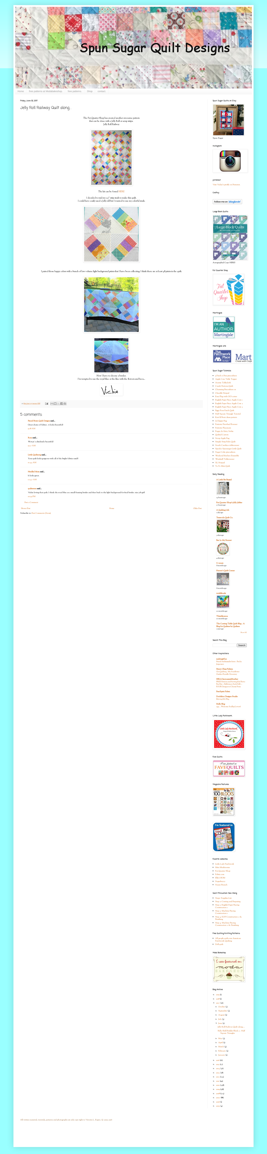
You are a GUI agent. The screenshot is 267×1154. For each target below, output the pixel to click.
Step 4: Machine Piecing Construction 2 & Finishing (227, 924)
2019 (218, 994)
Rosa (30, 437)
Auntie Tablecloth (223, 382)
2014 (218, 1068)
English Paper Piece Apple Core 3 (229, 406)
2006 (218, 1102)
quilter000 (32, 488)
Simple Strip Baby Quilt (225, 441)
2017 (218, 1003)
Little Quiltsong (34, 454)
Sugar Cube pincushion (225, 452)
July (220, 1019)
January (221, 1055)
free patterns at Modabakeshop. (46, 91)
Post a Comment (31, 502)
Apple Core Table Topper (226, 379)
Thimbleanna (222, 616)
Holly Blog (220, 704)
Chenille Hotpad (222, 393)
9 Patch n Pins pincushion (226, 375)
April (220, 1042)
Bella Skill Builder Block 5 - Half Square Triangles (231, 1032)
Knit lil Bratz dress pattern (226, 417)
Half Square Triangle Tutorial (228, 413)
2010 (218, 1085)
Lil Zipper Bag (221, 420)
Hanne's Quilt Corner (225, 570)
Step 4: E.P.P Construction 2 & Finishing (228, 918)
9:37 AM (32, 445)
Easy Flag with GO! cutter (226, 396)
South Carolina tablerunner (227, 445)
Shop (90, 91)
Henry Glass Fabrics (224, 669)
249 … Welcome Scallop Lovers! (228, 706)
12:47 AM (32, 479)
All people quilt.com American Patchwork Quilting (228, 939)
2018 (218, 998)
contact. (102, 91)
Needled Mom (34, 471)
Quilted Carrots (221, 434)
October (221, 1006)
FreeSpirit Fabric (223, 691)
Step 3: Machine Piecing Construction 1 (225, 912)
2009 (218, 1089)
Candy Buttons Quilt (224, 386)
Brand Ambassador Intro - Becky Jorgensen (229, 663)
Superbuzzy (220, 881)
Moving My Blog (222, 699)
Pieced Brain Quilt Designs (39, 420)
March (221, 1046)
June (220, 1023)
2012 (218, 1076)
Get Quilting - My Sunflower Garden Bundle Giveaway (227, 673)
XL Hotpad (220, 462)
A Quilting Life (222, 510)
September (223, 1010)
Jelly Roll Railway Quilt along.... (231, 1026)
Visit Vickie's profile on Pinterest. (226, 184)
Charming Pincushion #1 (225, 389)
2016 (218, 1060)
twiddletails (221, 593)
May (220, 1038)
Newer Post (25, 508)
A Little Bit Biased (224, 479)
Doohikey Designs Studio (227, 696)
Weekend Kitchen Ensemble (227, 455)
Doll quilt (219, 944)
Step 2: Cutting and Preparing (227, 901)
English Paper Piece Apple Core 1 (228, 399)
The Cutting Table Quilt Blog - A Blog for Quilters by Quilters (230, 625)
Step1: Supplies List (223, 898)
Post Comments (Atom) (41, 513)
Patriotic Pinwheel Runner (226, 424)
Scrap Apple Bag (222, 438)
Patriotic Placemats (223, 427)
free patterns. (75, 91)
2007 (218, 1097)
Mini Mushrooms (222, 867)
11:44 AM (32, 462)
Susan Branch (221, 884)
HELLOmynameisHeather (227, 679)
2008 (218, 1093)
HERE (121, 191)
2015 (218, 1064)
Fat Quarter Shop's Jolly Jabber (229, 502)
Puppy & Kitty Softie (224, 431)
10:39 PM (31, 496)
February (222, 1051)
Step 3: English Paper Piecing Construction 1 (227, 906)
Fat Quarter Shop (222, 871)
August (221, 1015)
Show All (243, 632)
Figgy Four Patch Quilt (224, 410)
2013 (218, 1072)
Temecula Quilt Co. (224, 517)
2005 (218, 1106)
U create (219, 563)
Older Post (197, 508)
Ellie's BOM (220, 877)
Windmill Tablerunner (224, 459)
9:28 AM (31, 428)
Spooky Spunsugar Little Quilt (228, 448)
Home (21, 91)
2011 (218, 1081)
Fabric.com (219, 874)
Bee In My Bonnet (224, 540)
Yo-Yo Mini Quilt (222, 466)
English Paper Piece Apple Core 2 (229, 403)
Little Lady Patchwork (224, 864)
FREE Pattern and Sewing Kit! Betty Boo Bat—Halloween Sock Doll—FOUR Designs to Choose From (230, 684)
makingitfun (221, 659)
